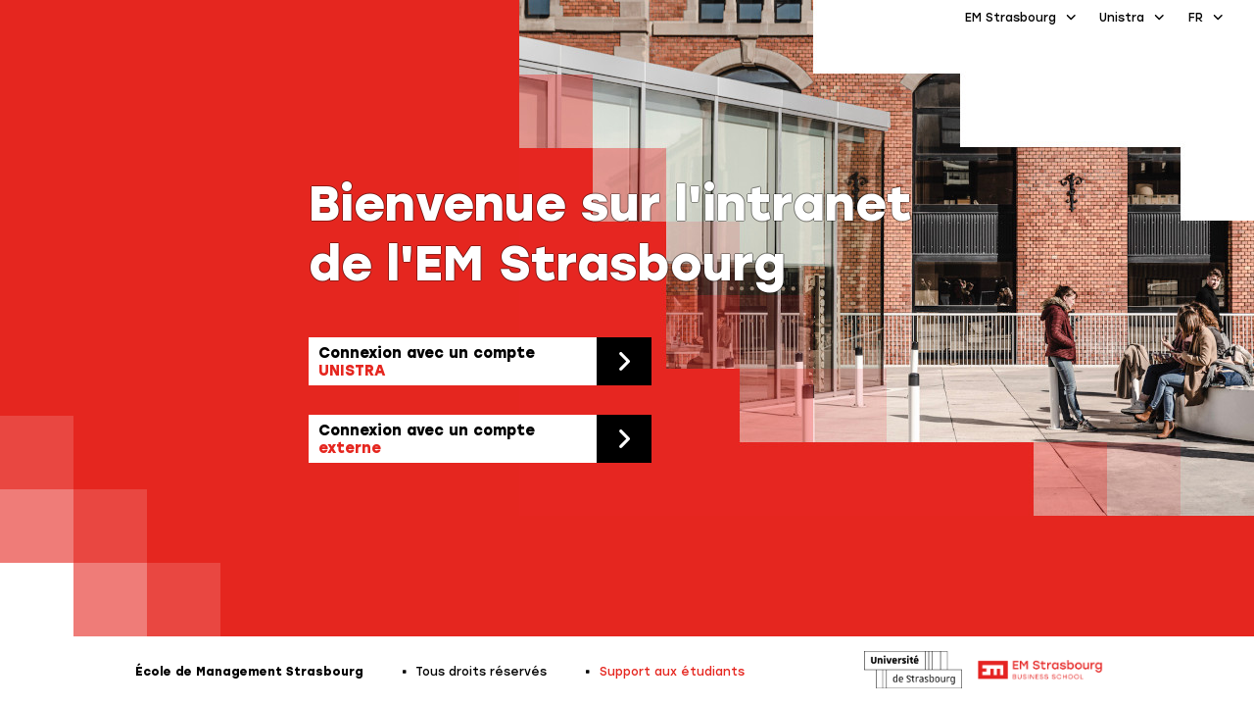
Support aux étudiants (672, 672)
